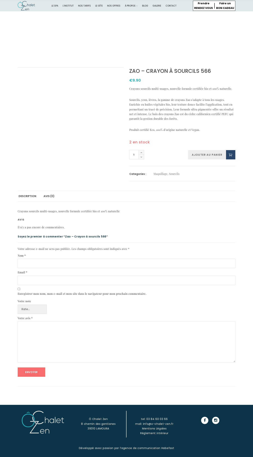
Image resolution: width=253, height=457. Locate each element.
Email (22, 272)
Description (27, 196)
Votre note (24, 301)
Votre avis (25, 318)
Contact (171, 5)
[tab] (27, 196)
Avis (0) (49, 196)
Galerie (157, 5)
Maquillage (160, 174)
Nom (22, 255)
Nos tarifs (84, 5)
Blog (145, 5)
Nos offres (113, 5)
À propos (131, 5)
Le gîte (99, 5)
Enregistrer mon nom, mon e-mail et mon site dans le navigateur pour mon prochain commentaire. (82, 294)
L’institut (68, 5)
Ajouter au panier (207, 155)
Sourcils (174, 174)
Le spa (55, 5)
